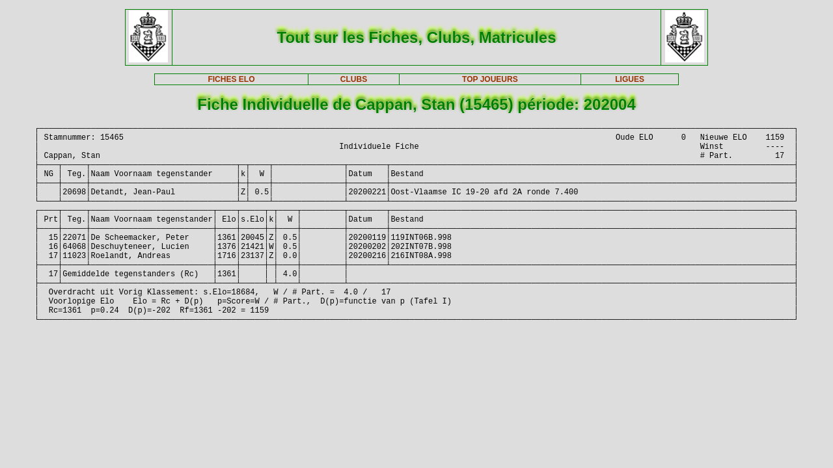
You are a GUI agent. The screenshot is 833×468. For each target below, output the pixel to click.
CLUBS (353, 79)
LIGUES (629, 79)
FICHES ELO (231, 79)
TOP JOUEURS (490, 79)
